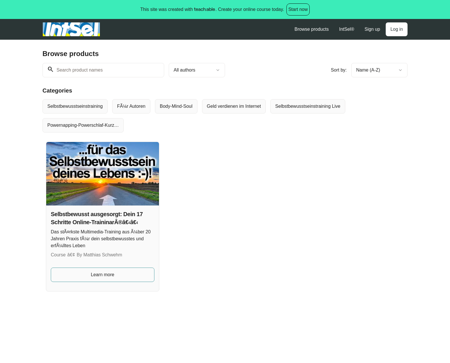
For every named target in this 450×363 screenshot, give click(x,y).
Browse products (311, 29)
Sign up (372, 29)
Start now (298, 9)
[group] (201, 115)
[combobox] (197, 70)
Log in (396, 29)
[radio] (75, 106)
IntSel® (346, 29)
